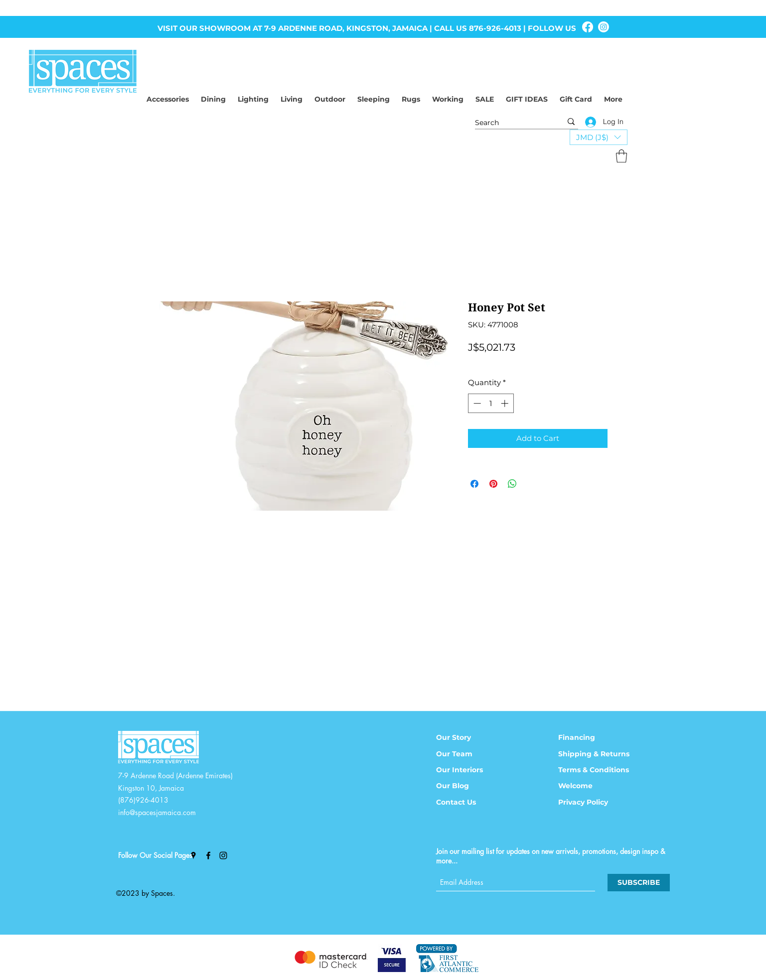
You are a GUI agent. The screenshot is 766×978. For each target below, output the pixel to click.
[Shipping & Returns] (600, 753)
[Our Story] (467, 737)
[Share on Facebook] (474, 484)
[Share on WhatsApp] (512, 484)
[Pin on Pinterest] (493, 484)
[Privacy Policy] (589, 802)
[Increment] (505, 403)
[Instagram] (603, 26)
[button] (598, 137)
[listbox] (598, 137)
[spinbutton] (490, 403)
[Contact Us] (467, 802)
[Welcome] (589, 785)
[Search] (511, 123)
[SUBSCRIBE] (639, 882)
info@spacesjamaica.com (157, 812)
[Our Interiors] (467, 769)
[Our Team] (467, 753)
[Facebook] (587, 26)
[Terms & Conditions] (600, 769)
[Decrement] (476, 403)
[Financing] (589, 737)
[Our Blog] (467, 785)
